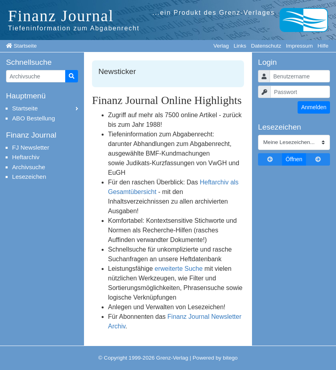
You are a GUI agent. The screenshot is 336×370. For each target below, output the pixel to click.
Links (240, 46)
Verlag (221, 46)
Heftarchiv (25, 157)
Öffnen (294, 159)
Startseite (25, 46)
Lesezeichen (29, 176)
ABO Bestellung (33, 118)
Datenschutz (266, 46)
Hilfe (323, 46)
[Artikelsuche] (36, 76)
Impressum (299, 46)
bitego (230, 358)
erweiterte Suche (179, 268)
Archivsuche (28, 167)
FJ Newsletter (30, 147)
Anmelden (313, 107)
